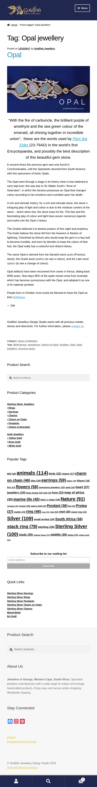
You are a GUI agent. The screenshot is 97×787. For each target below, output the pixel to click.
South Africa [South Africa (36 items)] (69, 519)
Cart (75, 779)
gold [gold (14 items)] (70, 487)
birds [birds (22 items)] (55, 473)
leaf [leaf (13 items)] (47, 493)
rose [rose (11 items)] (46, 512)
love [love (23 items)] (58, 492)
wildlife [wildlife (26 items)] (59, 534)
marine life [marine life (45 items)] (26, 499)
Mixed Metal (13, 612)
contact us (77, 326)
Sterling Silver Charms (19, 608)
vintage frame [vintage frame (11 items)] (41, 535)
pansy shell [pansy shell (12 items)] (38, 506)
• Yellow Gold (14, 438)
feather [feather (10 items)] (71, 481)
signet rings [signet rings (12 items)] (79, 512)
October (64, 344)
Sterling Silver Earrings (20, 593)
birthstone (19, 297)
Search (48, 781)
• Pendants (13, 423)
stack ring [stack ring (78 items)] (22, 526)
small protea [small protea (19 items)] (44, 519)
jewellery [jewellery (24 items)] (16, 492)
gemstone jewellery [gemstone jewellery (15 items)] (52, 487)
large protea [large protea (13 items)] (34, 493)
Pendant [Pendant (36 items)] (57, 505)
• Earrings (12, 411)
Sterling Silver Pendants (20, 601)
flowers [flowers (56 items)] (27, 486)
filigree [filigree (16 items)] (83, 480)
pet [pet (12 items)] (71, 506)
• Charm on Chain (17, 419)
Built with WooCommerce (22, 767)
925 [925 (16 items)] (11, 473)
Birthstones (20, 344)
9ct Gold (12, 616)
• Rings (11, 408)
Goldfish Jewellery (44, 48)
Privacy (11, 737)
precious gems (26, 348)
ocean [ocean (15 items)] (24, 506)
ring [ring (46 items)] (33, 511)
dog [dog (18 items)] (36, 480)
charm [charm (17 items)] (68, 473)
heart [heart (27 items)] (82, 487)
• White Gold (14, 445)
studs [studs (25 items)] (26, 534)
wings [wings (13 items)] (73, 535)
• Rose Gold (13, 442)
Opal (14, 55)
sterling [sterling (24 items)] (46, 527)
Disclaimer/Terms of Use (21, 741)
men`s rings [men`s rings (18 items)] (50, 499)
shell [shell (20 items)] (64, 511)
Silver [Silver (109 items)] (20, 518)
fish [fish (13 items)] (11, 487)
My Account (16, 781)
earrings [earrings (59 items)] (53, 480)
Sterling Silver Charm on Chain (24, 604)
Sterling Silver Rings (18, 597)
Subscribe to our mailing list (48, 553)
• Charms (12, 415)
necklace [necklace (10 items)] (12, 506)
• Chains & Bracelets (18, 427)
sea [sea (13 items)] (54, 512)
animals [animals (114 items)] (32, 473)
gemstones (34, 344)
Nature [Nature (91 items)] (73, 499)
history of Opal (50, 344)
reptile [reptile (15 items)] (20, 512)
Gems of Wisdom (27, 341)
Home (14, 25)
